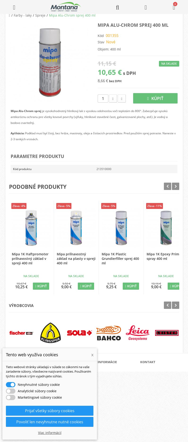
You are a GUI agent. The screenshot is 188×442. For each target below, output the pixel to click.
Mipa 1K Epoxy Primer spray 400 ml (164, 256)
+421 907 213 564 (158, 410)
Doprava (109, 386)
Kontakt (109, 408)
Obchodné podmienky (118, 393)
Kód (101, 35)
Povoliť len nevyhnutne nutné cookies (49, 421)
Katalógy (109, 378)
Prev (167, 186)
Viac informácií (49, 432)
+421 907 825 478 (158, 403)
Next (175, 186)
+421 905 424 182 (158, 397)
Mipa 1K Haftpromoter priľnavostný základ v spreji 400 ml (30, 258)
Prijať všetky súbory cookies (49, 410)
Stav (101, 42)
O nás (107, 371)
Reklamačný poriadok (118, 401)
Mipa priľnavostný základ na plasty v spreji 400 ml (76, 258)
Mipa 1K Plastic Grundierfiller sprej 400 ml (120, 258)
